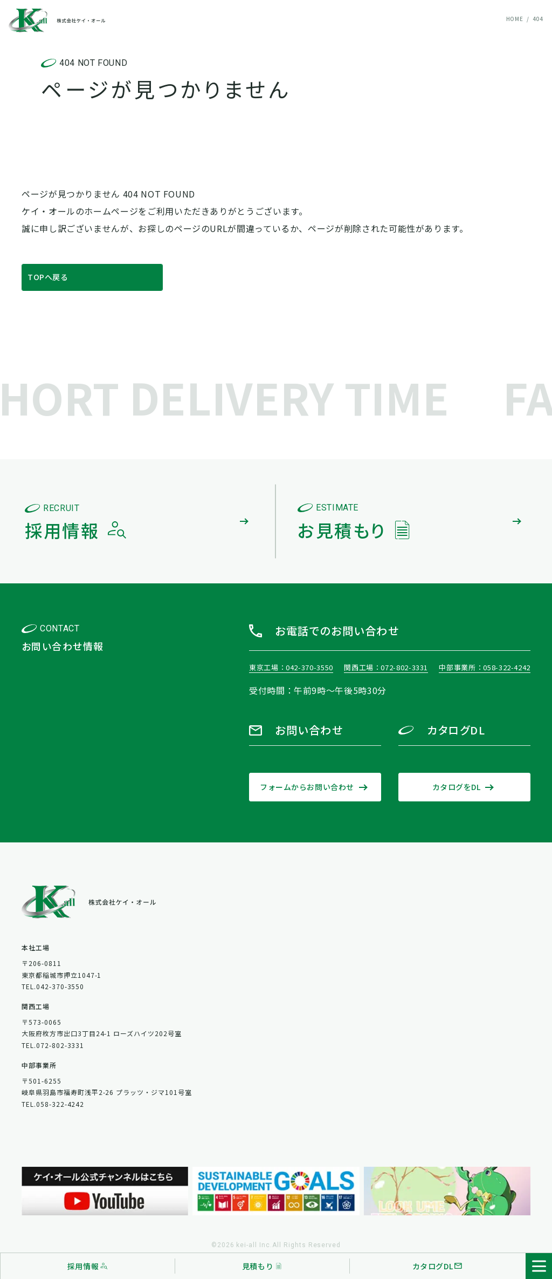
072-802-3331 (404, 667)
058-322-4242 (506, 667)
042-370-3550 (309, 667)
